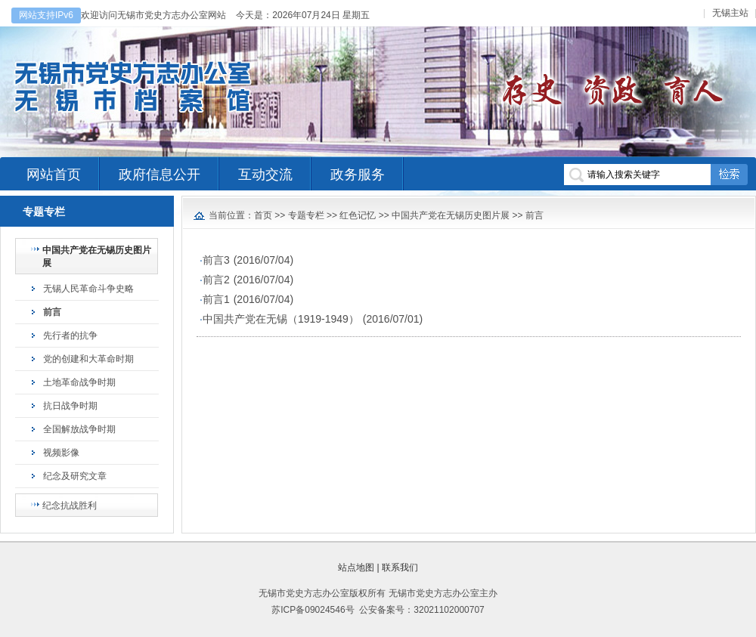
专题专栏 (306, 215)
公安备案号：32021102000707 (421, 610)
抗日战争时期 (70, 405)
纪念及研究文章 (75, 476)
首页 (263, 215)
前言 (52, 312)
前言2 (216, 280)
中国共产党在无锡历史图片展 (96, 256)
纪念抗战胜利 (69, 505)
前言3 (216, 260)
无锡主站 (730, 13)
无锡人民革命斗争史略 (88, 288)
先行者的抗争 (70, 335)
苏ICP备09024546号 (312, 610)
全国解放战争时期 (79, 429)
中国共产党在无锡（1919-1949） (281, 319)
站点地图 (356, 567)
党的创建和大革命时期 (88, 359)
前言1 (216, 299)
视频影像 (61, 452)
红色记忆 (357, 215)
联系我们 (400, 567)
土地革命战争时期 (79, 382)
